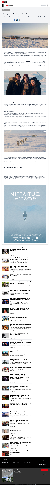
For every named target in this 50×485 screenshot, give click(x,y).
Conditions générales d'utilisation (28, 484)
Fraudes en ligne (34, 484)
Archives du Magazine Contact (27, 462)
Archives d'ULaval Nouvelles (16, 462)
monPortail (46, 2)
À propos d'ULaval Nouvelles (5, 462)
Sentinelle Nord (28, 61)
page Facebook (32, 181)
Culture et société (5, 9)
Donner (43, 2)
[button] (25, 141)
